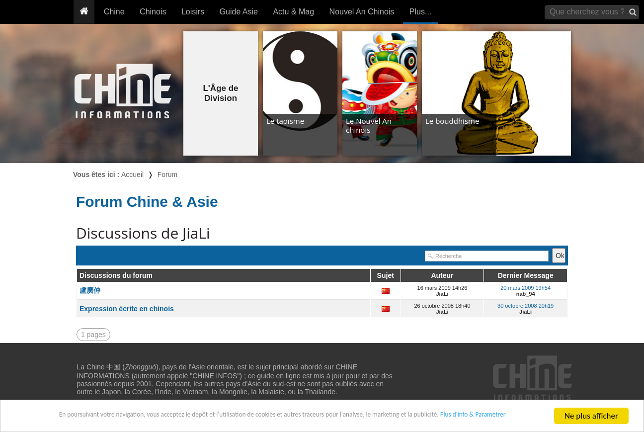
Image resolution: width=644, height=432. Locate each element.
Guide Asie (239, 11)
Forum (167, 174)
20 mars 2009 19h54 (525, 288)
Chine (114, 11)
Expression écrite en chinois (127, 309)
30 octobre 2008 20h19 (525, 306)
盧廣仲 (90, 290)
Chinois (153, 11)
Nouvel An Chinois (362, 11)
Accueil (132, 174)
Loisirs (192, 11)
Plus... (420, 11)
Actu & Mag (293, 11)
